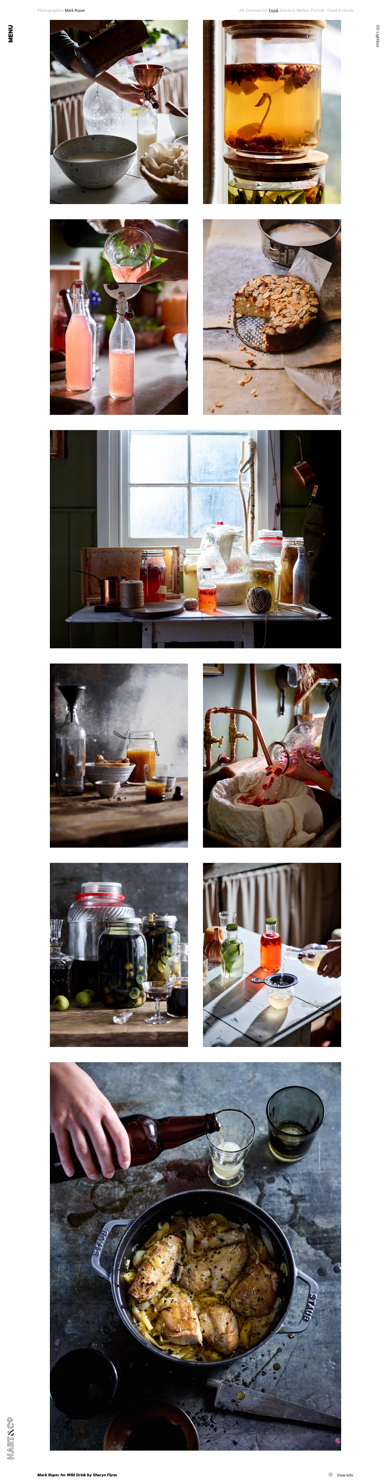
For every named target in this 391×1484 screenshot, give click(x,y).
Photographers (50, 10)
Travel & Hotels (340, 10)
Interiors (287, 10)
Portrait (318, 10)
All (241, 10)
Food (273, 10)
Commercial (256, 10)
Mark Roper (75, 10)
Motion (302, 10)
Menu (10, 34)
